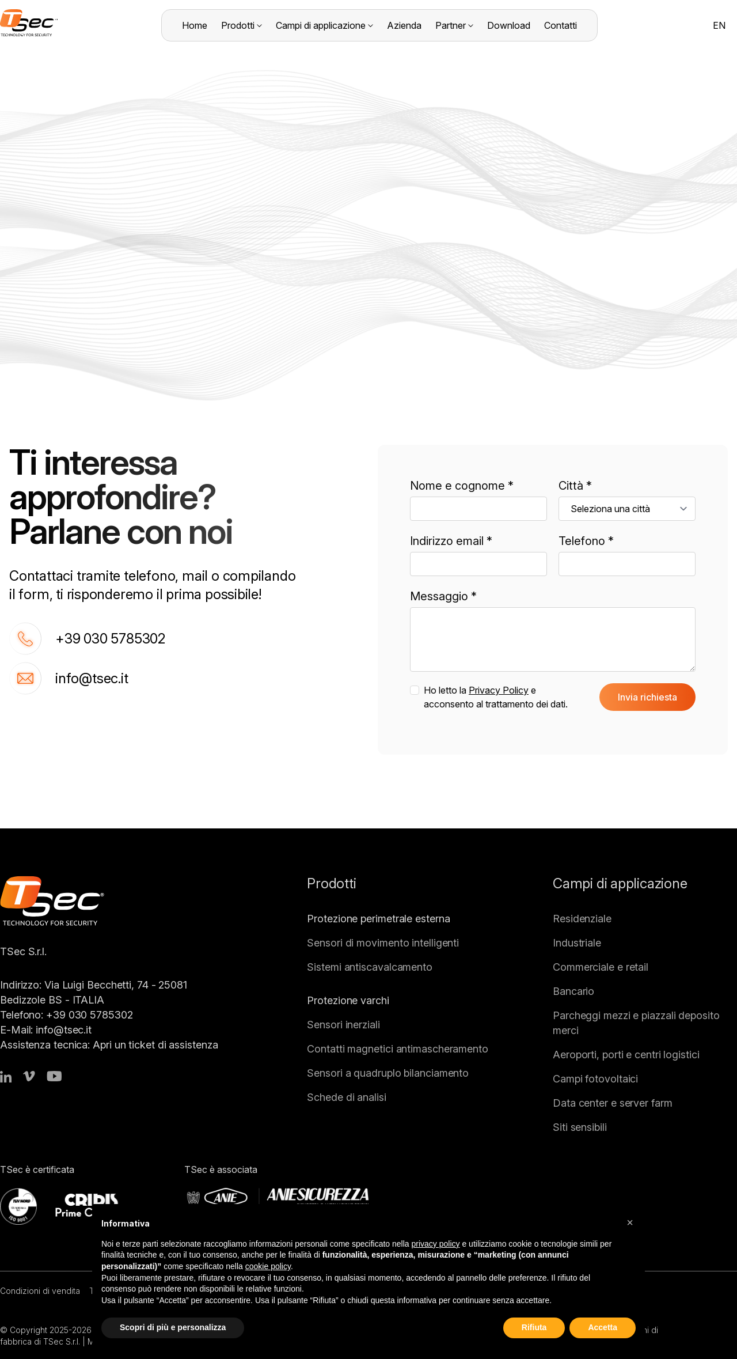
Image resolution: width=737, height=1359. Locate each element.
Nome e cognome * (462, 486)
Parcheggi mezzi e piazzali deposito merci (636, 1022)
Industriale (577, 943)
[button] (630, 1222)
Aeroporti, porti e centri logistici (626, 1054)
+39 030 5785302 (87, 638)
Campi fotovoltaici (595, 1079)
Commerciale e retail (600, 967)
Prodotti (241, 25)
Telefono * (586, 541)
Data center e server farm (613, 1103)
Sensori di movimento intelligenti (383, 943)
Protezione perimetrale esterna (378, 919)
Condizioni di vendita (40, 1291)
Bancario (573, 991)
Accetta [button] (602, 1327)
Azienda (404, 25)
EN (719, 25)
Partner (454, 25)
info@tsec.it (68, 678)
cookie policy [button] (268, 1266)
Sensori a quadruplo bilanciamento (388, 1073)
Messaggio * (443, 596)
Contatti (560, 25)
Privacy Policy (499, 690)
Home (194, 25)
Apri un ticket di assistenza (155, 1045)
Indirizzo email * (451, 541)
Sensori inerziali (343, 1025)
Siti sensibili (580, 1127)
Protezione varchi (348, 1000)
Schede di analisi (346, 1097)
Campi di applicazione (324, 25)
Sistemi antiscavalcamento (369, 967)
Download (508, 25)
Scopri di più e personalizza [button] (173, 1327)
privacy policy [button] (436, 1243)
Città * (575, 486)
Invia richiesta (647, 697)
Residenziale (582, 919)
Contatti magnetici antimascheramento (397, 1049)
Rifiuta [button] (534, 1327)
